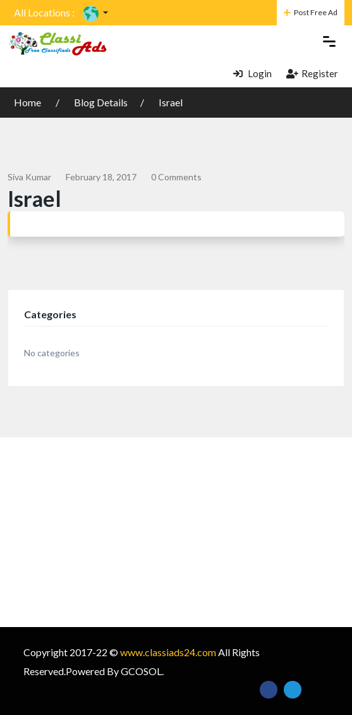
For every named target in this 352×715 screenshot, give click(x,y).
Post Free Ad (310, 12)
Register (312, 73)
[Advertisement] (176, 532)
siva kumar (29, 176)
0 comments (176, 176)
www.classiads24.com (168, 652)
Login (252, 73)
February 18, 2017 (101, 176)
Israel (171, 102)
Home (28, 102)
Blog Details (101, 102)
